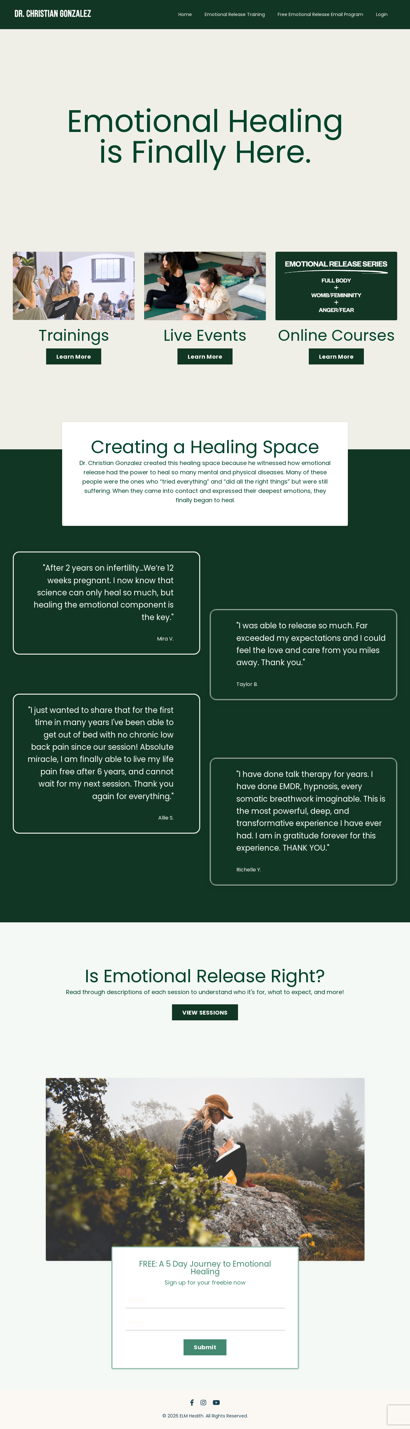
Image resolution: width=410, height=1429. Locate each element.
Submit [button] (205, 1347)
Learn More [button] (73, 357)
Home (185, 14)
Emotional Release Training (235, 14)
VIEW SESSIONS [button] (204, 1012)
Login (382, 14)
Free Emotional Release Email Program (320, 14)
